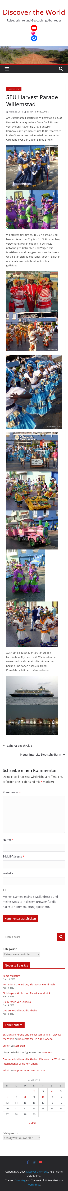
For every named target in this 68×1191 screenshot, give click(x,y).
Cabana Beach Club (17, 746)
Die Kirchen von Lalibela (17, 1001)
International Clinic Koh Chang (20, 1063)
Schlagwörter (10, 1133)
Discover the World (34, 12)
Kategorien (61, 937)
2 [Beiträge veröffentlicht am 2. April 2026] (34, 1091)
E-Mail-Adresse (14, 856)
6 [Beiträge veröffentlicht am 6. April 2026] (7, 1097)
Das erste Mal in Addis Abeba (20, 1010)
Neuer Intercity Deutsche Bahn (42, 754)
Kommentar (12, 792)
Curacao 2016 (14, 89)
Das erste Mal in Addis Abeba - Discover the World (32, 1059)
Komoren (19, 1045)
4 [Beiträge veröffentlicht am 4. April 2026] (52, 1091)
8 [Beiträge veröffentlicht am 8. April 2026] (25, 1097)
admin (30, 111)
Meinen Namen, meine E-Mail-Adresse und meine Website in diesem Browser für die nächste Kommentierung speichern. (30, 902)
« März (33, 1123)
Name (8, 840)
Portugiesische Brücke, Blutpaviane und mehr (29, 984)
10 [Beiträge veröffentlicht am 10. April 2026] (43, 1097)
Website (8, 873)
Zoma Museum (11, 975)
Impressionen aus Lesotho (29, 1070)
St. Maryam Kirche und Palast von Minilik (26, 993)
